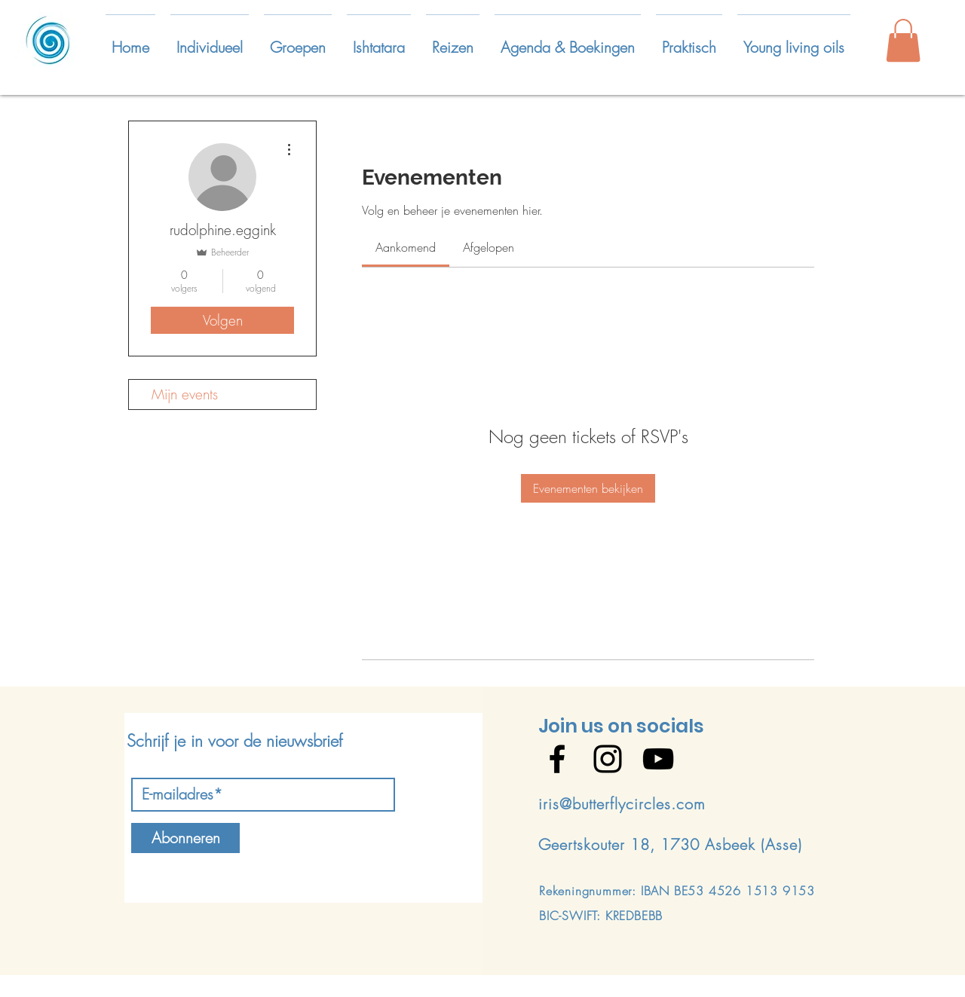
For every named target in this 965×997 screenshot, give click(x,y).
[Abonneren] (185, 838)
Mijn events (185, 394)
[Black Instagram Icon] (607, 759)
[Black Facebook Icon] (557, 759)
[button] (209, 40)
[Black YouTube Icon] (658, 759)
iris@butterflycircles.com (622, 804)
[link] (405, 247)
